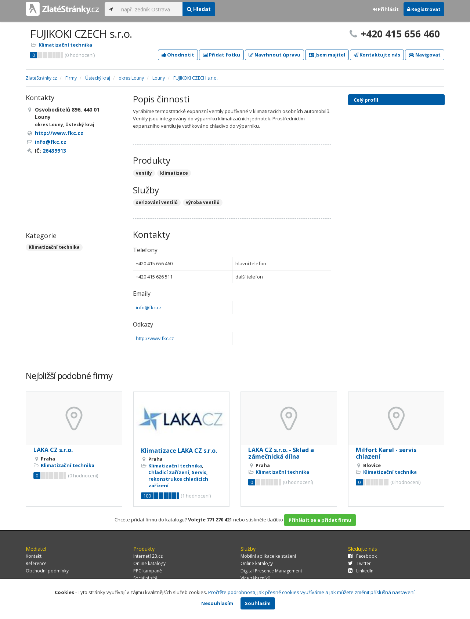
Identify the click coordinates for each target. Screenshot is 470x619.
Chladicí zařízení (168, 472)
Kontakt (33, 556)
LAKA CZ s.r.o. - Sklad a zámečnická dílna (281, 453)
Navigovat (425, 54)
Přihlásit (386, 9)
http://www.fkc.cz (155, 338)
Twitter (359, 563)
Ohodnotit (178, 54)
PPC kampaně (147, 571)
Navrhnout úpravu (274, 54)
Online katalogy (149, 563)
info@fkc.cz (149, 307)
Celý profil (366, 100)
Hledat (199, 9)
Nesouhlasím (217, 603)
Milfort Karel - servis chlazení (386, 453)
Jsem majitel (327, 54)
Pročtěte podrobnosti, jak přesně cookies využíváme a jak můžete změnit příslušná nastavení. (312, 592)
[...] (150, 9)
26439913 (54, 150)
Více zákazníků (255, 578)
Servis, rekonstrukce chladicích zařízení (178, 479)
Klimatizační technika (65, 44)
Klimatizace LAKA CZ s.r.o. (179, 451)
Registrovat (424, 9)
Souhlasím (258, 603)
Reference (36, 563)
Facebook (362, 556)
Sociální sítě (145, 578)
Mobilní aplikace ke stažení (268, 556)
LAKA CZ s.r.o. (53, 450)
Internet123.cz (148, 556)
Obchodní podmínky (47, 571)
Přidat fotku (221, 54)
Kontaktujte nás (377, 54)
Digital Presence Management (271, 571)
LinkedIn (360, 571)
